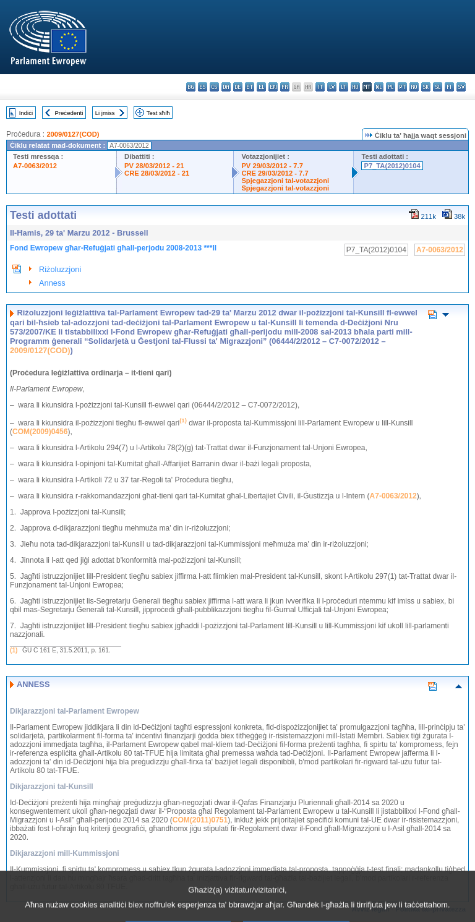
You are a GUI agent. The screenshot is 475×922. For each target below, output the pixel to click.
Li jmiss (105, 112)
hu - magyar (355, 87)
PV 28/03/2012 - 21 (154, 165)
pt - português (402, 87)
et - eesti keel (249, 87)
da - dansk (226, 87)
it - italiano (320, 87)
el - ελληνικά (261, 87)
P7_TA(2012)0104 (392, 165)
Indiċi (26, 112)
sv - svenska (461, 87)
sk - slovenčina (425, 87)
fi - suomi (449, 87)
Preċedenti (68, 112)
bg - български (190, 87)
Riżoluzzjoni (60, 269)
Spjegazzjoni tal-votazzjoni (285, 180)
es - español (202, 87)
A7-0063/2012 (35, 165)
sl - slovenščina (437, 87)
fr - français (284, 87)
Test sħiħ (158, 112)
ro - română (414, 87)
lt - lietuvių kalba (343, 87)
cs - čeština (214, 87)
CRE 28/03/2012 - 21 (156, 173)
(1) (13, 650)
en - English (273, 87)
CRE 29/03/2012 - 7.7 (274, 173)
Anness (52, 283)
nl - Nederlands (378, 87)
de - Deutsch (237, 87)
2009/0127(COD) (72, 134)
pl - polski (390, 87)
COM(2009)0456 (39, 431)
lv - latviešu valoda (331, 87)
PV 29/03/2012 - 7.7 (272, 165)
